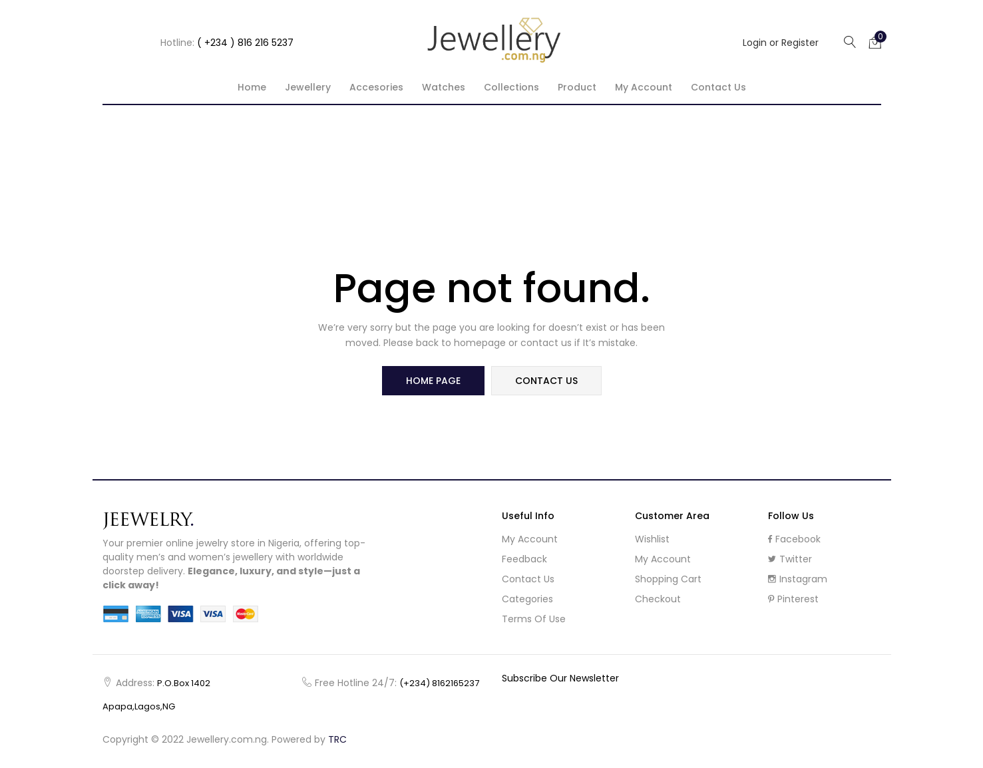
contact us (546, 380)
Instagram (797, 579)
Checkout (658, 599)
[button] (875, 42)
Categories (527, 599)
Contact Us (718, 87)
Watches (443, 87)
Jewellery (308, 87)
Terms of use (534, 619)
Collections (511, 87)
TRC (337, 739)
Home (252, 87)
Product (577, 87)
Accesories (376, 87)
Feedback (524, 559)
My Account (530, 539)
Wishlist (652, 539)
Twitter (790, 559)
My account (643, 87)
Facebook (794, 539)
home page (433, 380)
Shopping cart (668, 579)
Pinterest (793, 599)
